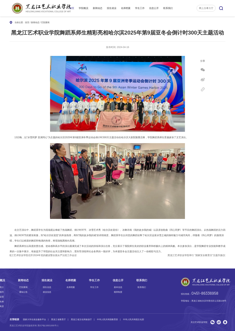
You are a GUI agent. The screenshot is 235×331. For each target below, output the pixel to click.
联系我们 (168, 8)
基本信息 (14, 287)
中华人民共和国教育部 (107, 317)
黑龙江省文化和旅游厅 (81, 317)
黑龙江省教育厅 (58, 317)
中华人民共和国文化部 (133, 317)
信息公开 (154, 8)
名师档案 (126, 8)
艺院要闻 (45, 22)
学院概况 (83, 8)
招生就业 (111, 8)
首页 (71, 8)
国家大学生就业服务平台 (34, 317)
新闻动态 (97, 8)
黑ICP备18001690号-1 (47, 327)
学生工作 (140, 8)
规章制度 (14, 292)
